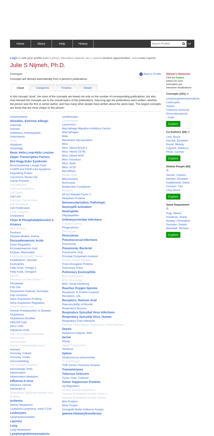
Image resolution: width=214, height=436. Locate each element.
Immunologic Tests (21, 368)
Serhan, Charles (176, 175)
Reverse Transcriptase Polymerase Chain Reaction (93, 324)
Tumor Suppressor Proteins (81, 382)
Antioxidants (17, 136)
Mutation (67, 190)
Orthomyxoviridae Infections (82, 219)
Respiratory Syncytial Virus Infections (88, 312)
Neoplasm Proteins (73, 198)
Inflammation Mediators (24, 376)
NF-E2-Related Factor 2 (76, 194)
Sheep (66, 341)
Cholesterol (17, 215)
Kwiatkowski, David (177, 182)
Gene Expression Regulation (27, 302)
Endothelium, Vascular (23, 260)
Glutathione (17, 314)
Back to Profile (150, 74)
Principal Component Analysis (80, 256)
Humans (15, 349)
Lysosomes (69, 124)
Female (14, 275)
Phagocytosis (70, 227)
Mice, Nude (69, 163)
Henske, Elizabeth (177, 140)
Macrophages (70, 132)
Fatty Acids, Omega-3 (23, 267)
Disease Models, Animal (24, 236)
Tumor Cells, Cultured (75, 377)
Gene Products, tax (21, 306)
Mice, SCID (69, 167)
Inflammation (17, 372)
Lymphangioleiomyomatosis (30, 433)
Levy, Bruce (173, 136)
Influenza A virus (21, 381)
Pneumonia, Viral (72, 252)
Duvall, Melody (175, 144)
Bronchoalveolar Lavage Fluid (28, 165)
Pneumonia (69, 243)
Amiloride (15, 125)
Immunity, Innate (20, 357)
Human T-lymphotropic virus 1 (28, 345)
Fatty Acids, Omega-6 (23, 271)
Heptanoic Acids (19, 330)
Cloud (20, 87)
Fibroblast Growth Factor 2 (26, 279)
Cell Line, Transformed (23, 200)
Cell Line (15, 196)
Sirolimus (67, 349)
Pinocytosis (70, 235)
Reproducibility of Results (77, 304)
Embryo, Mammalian (22, 252)
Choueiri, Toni (174, 186)
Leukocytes (18, 412)
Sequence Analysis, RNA (77, 332)
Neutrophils (70, 211)
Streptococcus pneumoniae (78, 357)
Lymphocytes (70, 116)
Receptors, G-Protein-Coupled (80, 292)
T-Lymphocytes (71, 361)
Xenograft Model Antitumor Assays (83, 409)
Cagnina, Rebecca (177, 148)
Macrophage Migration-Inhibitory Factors (86, 128)
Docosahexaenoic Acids (27, 240)
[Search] (166, 44)
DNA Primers (18, 228)
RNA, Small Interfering (75, 283)
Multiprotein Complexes (76, 186)
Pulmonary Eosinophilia (78, 272)
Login (13, 58)
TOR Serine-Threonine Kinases (81, 365)
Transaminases (72, 369)
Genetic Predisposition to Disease (30, 310)
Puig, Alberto (174, 213)
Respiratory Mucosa (74, 308)
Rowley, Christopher (178, 220)
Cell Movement (19, 204)
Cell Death (16, 192)
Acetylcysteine (18, 116)
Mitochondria (70, 179)
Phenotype (68, 231)
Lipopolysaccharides (22, 416)
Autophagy (16, 148)
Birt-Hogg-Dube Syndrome (28, 161)
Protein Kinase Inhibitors (77, 260)
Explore (173, 124)
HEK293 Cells (18, 322)
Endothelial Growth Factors (26, 256)
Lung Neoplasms (20, 429)
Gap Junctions (18, 295)
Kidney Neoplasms (21, 404)
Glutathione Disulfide (22, 318)
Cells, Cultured (19, 212)
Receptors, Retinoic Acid (79, 300)
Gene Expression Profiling (25, 298)
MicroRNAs (69, 171)
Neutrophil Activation (77, 206)
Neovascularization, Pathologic (83, 202)
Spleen (67, 353)
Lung (13, 425)
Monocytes (68, 182)
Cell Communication (22, 188)
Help (62, 43)
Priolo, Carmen (175, 151)
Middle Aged (69, 175)
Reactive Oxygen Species (80, 288)
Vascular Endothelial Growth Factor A (84, 393)
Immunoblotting (19, 361)
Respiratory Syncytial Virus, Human (87, 316)
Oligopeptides (70, 215)
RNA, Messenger (72, 280)
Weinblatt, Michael (177, 228)
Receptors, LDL (71, 295)
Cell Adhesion (18, 184)
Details (88, 87)
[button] (189, 44)
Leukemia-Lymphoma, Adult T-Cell (30, 408)
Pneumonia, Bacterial (77, 248)
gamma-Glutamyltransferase (82, 413)
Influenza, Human (20, 384)
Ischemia (16, 400)
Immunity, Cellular (21, 353)
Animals (15, 128)
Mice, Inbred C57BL (74, 151)
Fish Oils (15, 287)
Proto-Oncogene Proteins (77, 264)
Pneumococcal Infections (79, 240)
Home (20, 43)
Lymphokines (70, 120)
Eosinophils (17, 264)
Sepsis (66, 328)
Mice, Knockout (71, 159)
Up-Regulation (70, 386)
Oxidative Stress (72, 223)
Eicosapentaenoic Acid (23, 248)
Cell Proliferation (20, 208)
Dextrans (15, 232)
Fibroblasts (16, 283)
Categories (42, 87)
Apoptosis (16, 144)
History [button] (83, 43)
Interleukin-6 (17, 388)
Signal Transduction (74, 345)
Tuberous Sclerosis (75, 373)
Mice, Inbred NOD (73, 155)
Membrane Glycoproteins (77, 140)
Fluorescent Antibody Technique (29, 291)
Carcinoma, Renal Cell (23, 177)
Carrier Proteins (19, 180)
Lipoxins (16, 421)
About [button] (41, 43)
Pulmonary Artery (72, 267)
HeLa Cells (16, 326)
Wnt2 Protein (70, 405)
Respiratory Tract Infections (78, 320)
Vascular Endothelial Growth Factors (84, 397)
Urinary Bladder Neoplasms (78, 390)
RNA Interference (72, 276)
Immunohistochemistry (23, 364)
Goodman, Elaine (176, 217)
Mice (65, 143)
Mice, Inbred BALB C (74, 147)
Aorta (13, 140)
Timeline (66, 87)
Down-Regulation (20, 244)
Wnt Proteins (70, 401)
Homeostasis (18, 341)
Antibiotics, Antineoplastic (25, 132)
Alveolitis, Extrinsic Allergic (29, 121)
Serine (66, 337)
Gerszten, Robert (176, 224)
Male (65, 136)
